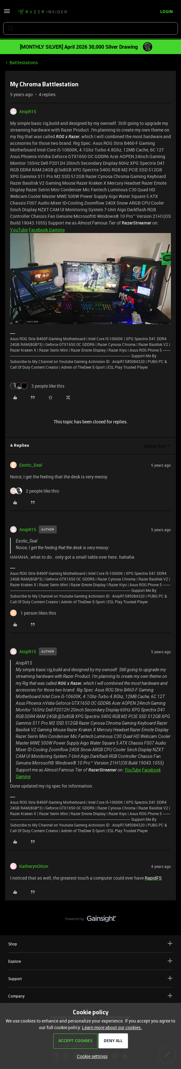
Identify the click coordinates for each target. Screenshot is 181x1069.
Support (90, 978)
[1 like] (33, 613)
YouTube (19, 230)
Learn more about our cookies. (112, 1027)
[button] (7, 13)
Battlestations (23, 62)
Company (90, 995)
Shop (90, 943)
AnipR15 (27, 111)
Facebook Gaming (47, 230)
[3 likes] (37, 386)
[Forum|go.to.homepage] (42, 12)
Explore (90, 961)
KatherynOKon (33, 866)
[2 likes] (34, 491)
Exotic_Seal (30, 465)
